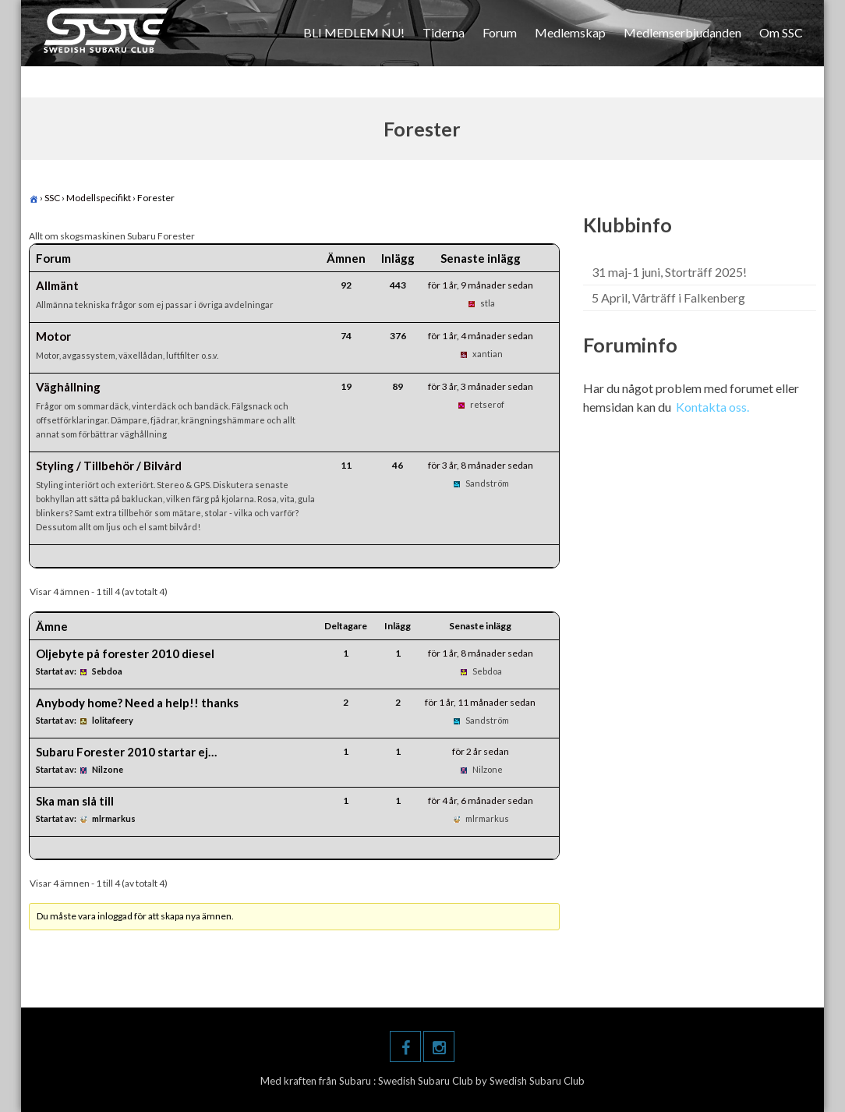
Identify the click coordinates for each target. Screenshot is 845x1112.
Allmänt (57, 285)
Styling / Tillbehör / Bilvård (109, 466)
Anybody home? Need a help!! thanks (137, 703)
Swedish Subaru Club (427, 1081)
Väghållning (68, 387)
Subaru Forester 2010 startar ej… (126, 752)
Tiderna (443, 32)
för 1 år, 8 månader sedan (480, 653)
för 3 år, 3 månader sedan (480, 386)
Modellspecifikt (98, 198)
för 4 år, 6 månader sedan (480, 800)
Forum (500, 32)
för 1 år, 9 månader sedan (480, 285)
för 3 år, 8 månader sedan (480, 465)
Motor (53, 336)
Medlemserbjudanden (682, 32)
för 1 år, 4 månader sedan (480, 336)
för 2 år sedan (480, 751)
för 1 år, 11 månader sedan (480, 702)
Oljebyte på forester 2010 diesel (125, 653)
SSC (52, 198)
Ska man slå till (75, 801)
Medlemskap (570, 32)
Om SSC (781, 32)
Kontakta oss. (712, 406)
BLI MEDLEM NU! (354, 32)
